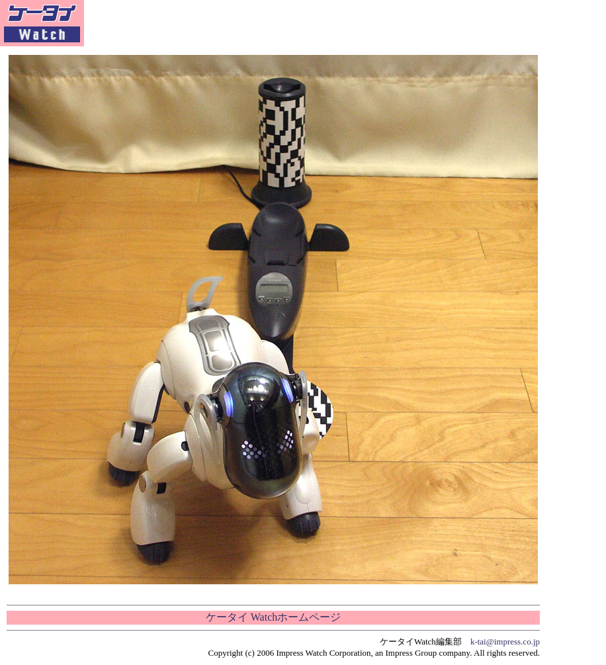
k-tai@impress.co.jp (505, 641)
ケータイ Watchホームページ (273, 617)
